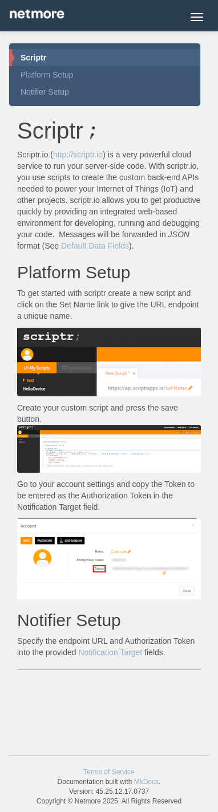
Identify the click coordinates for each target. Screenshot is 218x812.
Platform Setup (47, 74)
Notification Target (110, 652)
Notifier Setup (45, 91)
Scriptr (33, 57)
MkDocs (146, 782)
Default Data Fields (95, 245)
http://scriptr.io (78, 154)
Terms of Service (108, 772)
